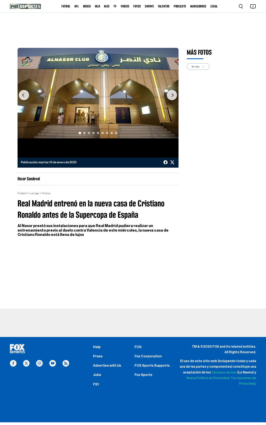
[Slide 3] (89, 133)
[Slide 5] (98, 133)
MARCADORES (198, 6)
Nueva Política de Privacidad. (206, 378)
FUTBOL (65, 6)
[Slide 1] (80, 133)
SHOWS (149, 6)
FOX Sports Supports (153, 367)
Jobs (97, 377)
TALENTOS (164, 6)
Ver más (199, 66)
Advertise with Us (107, 367)
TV (114, 6)
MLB (97, 6)
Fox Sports (144, 377)
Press (98, 357)
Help (97, 347)
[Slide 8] (111, 133)
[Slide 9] (116, 133)
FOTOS (137, 6)
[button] (24, 95)
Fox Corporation (148, 357)
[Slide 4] (93, 133)
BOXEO (87, 6)
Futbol (22, 193)
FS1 (96, 386)
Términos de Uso (223, 372)
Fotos (48, 193)
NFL (76, 6)
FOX (138, 347)
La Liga (35, 193)
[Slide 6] (102, 133)
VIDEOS (125, 6)
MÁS (106, 6)
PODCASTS (180, 6)
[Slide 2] (84, 133)
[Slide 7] (107, 133)
